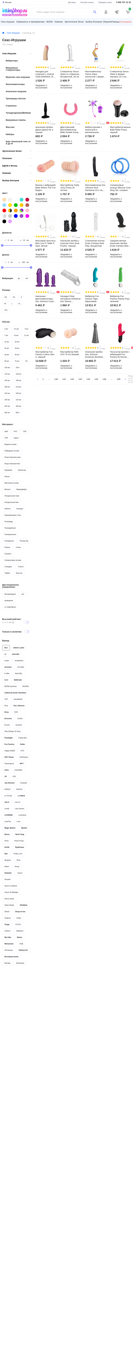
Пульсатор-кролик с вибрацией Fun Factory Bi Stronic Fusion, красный (120, 354)
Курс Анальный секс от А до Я (18, 142)
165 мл (7, 380)
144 (88, 379)
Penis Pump (19, 841)
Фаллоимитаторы (15, 84)
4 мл (26, 329)
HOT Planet (9, 757)
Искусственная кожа (12, 457)
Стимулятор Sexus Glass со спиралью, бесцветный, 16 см (70, 74)
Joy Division (9, 783)
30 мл (6, 355)
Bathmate (18, 680)
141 (64, 379)
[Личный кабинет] (106, 12)
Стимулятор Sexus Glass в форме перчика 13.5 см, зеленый (119, 74)
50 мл (17, 355)
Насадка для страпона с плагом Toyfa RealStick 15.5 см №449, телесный (45, 74)
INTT (22, 763)
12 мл (26, 335)
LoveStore (22, 815)
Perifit (6, 847)
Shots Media (9, 905)
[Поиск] (95, 12)
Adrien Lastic (18, 648)
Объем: (6, 322)
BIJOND (26, 686)
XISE (21, 944)
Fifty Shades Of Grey (12, 731)
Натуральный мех (11, 502)
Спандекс (8, 567)
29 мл (17, 348)
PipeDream (19, 847)
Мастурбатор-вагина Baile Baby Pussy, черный (120, 130)
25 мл (6, 348)
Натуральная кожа (11, 496)
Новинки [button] (58, 21)
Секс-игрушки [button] (7, 21)
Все (6, 648)
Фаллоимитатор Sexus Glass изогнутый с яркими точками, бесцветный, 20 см (95, 74)
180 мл (18, 380)
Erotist (20, 718)
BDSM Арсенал (10, 686)
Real (18, 860)
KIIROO (7, 789)
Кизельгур (22, 470)
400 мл (18, 406)
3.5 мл (16, 329)
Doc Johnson (19, 706)
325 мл (7, 406)
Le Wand (21, 796)
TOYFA (18, 924)
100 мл (7, 367)
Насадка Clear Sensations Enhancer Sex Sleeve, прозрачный (70, 299)
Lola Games (19, 808)
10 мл (16, 335)
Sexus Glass (9, 899)
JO (5, 776)
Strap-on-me (20, 911)
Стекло (21, 567)
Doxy (6, 712)
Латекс (7, 476)
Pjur (6, 854)
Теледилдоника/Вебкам (18, 113)
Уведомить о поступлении (41, 86)
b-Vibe (6, 673)
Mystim (24, 828)
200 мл (7, 387)
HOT (22, 751)
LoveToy (7, 821)
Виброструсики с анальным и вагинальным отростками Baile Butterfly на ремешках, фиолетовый (93, 130)
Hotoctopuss (9, 763)
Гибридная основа (11, 451)
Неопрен (19, 509)
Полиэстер (24, 541)
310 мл (18, 400)
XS (14, 297)
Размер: (6, 290)
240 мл (7, 400)
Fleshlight (8, 738)
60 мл (6, 361)
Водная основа (10, 444)
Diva (6, 706)
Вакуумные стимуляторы (13, 69)
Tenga (6, 924)
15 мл (6, 342)
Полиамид (8, 521)
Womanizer (9, 944)
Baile (6, 680)
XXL (6, 310)
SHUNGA (23, 905)
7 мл (6, 335)
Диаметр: (7, 233)
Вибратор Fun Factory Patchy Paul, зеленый (120, 299)
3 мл (6, 329)
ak (5, 654)
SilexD (6, 911)
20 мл (17, 342)
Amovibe (15, 654)
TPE (24, 431)
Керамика (8, 470)
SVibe (18, 918)
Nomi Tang (19, 834)
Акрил (16, 438)
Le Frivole (8, 796)
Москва (7, 963)
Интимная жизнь (11, 957)
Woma (19, 937)
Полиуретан (9, 541)
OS (5, 297)
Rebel (6, 866)
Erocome (8, 718)
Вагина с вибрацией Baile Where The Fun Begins (45, 188)
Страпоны (11, 106)
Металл (7, 489)
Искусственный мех (12, 464)
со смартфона (10, 607)
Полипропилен (10, 534)
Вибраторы (12, 60)
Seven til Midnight (11, 892)
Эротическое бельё (16, 151)
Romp (17, 866)
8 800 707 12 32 (123, 2)
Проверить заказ (105, 2)
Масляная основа (11, 483)
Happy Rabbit (9, 751)
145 (96, 379)
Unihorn (7, 931)
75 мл (17, 361)
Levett (6, 808)
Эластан (19, 573)
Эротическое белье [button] (74, 21)
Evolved (19, 725)
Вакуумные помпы (16, 120)
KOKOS (19, 789)
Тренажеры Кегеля (16, 98)
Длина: (6, 255)
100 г (18, 367)
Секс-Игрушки (13, 33)
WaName (19, 931)
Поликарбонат (10, 528)
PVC (15, 431)
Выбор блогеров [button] (94, 21)
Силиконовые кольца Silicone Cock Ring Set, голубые (120, 188)
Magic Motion (9, 828)
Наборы (10, 134)
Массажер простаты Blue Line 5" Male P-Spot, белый (45, 243)
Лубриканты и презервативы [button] (30, 21)
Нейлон (7, 509)
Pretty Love (17, 854)
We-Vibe (7, 937)
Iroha (6, 770)
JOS (14, 776)
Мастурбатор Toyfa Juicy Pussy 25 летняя (69, 188)
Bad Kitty (18, 673)
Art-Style (20, 667)
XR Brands (8, 950)
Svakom (7, 918)
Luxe (18, 821)
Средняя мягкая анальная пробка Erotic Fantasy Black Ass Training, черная (120, 243)
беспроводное (10, 594)
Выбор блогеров (16, 180)
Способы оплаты (87, 2)
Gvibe (22, 744)
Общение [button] (107, 22)
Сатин (18, 547)
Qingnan (7, 860)
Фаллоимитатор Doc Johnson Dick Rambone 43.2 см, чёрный (95, 188)
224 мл (7, 393)
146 (104, 379)
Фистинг (10, 127)
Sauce (20, 873)
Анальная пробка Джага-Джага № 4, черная (44, 130)
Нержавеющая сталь (12, 515)
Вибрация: (7, 278)
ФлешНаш (20, 963)
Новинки (16, 173)
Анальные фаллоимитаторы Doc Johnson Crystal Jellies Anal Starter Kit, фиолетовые (45, 299)
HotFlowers (24, 757)
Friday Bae (22, 738)
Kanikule (23, 783)
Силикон (7, 554)
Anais (6, 660)
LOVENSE (8, 815)
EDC (16, 712)
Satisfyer (8, 873)
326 (118, 379)
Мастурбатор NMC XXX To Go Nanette (69, 353)
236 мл (18, 393)
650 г (18, 412)
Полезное (16, 158)
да (19, 278)
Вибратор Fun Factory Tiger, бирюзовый (92, 299)
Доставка (72, 2)
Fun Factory (9, 744)
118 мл (7, 374)
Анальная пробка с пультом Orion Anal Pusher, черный (69, 243)
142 (72, 379)
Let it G (17, 802)
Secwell (7, 879)
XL (19, 303)
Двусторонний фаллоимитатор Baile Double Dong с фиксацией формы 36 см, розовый (70, 130)
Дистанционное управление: (10, 586)
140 (56, 379)
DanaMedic (18, 699)
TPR (6, 438)
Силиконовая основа (12, 560)
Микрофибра (21, 489)
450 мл (7, 412)
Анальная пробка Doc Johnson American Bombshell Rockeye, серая (95, 354)
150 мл (18, 374)
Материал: (7, 424)
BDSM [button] (49, 21)
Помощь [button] (115, 22)
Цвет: (5, 193)
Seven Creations (10, 886)
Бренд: (6, 640)
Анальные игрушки (16, 91)
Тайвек (7, 573)
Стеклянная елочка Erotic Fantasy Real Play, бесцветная (94, 243)
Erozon (7, 725)
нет (27, 278)
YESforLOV (23, 950)
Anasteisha (19, 660)
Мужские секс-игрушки (18, 77)
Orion (6, 841)
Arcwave (8, 667)
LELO (6, 802)
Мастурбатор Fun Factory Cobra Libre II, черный (45, 354)
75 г (26, 361)
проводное (8, 600)
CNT (6, 699)
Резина (7, 547)
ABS (6, 431)
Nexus (7, 834)
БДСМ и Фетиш (16, 165)
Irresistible (18, 770)
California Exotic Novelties (15, 693)
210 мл (18, 387)
